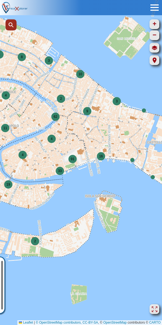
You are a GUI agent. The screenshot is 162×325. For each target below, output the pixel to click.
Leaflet (26, 322)
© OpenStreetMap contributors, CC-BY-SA (67, 322)
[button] (153, 177)
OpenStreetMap (115, 322)
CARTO (155, 322)
